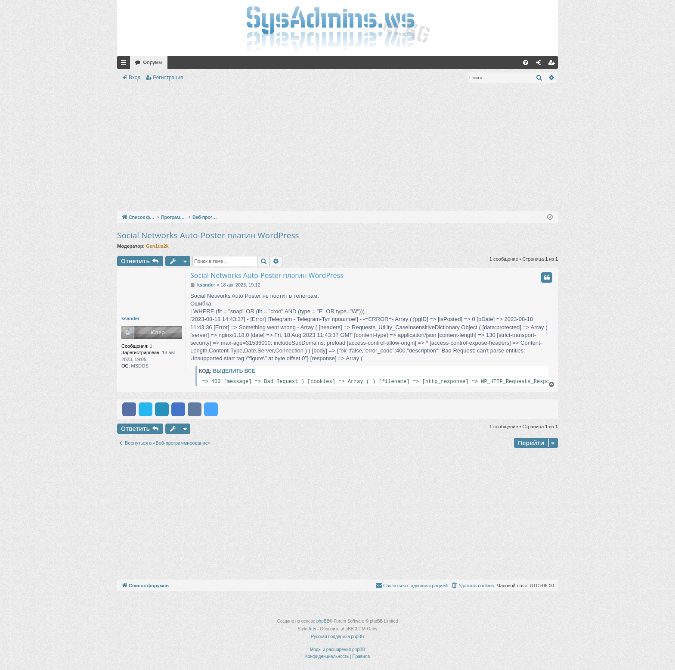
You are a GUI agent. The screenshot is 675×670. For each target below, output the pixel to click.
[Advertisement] (337, 148)
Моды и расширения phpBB (337, 649)
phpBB (322, 621)
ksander (130, 318)
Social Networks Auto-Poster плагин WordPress (208, 235)
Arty (312, 628)
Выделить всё (234, 371)
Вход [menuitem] (540, 64)
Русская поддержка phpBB (337, 636)
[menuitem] (525, 62)
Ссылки (125, 64)
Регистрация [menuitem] (553, 64)
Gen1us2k (157, 246)
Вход (134, 78)
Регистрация (168, 78)
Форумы (152, 62)
